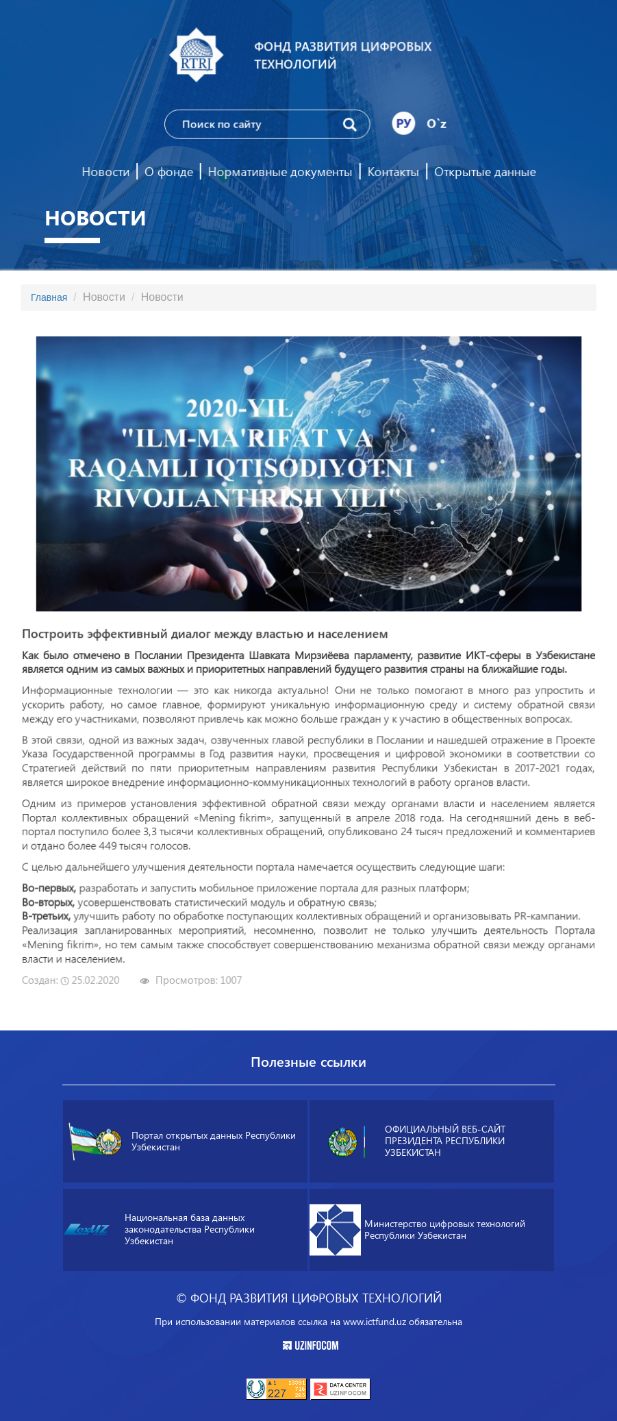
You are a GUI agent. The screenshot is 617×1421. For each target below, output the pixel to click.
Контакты (392, 171)
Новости (107, 171)
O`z (435, 123)
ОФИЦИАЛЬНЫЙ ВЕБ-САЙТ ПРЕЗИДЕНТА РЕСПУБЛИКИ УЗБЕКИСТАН (412, 1141)
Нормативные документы (279, 171)
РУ (402, 123)
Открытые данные (483, 171)
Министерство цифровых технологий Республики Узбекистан (417, 1229)
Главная (49, 297)
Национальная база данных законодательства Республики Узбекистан (159, 1230)
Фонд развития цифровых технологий (342, 55)
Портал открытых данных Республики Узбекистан (182, 1141)
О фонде (169, 171)
